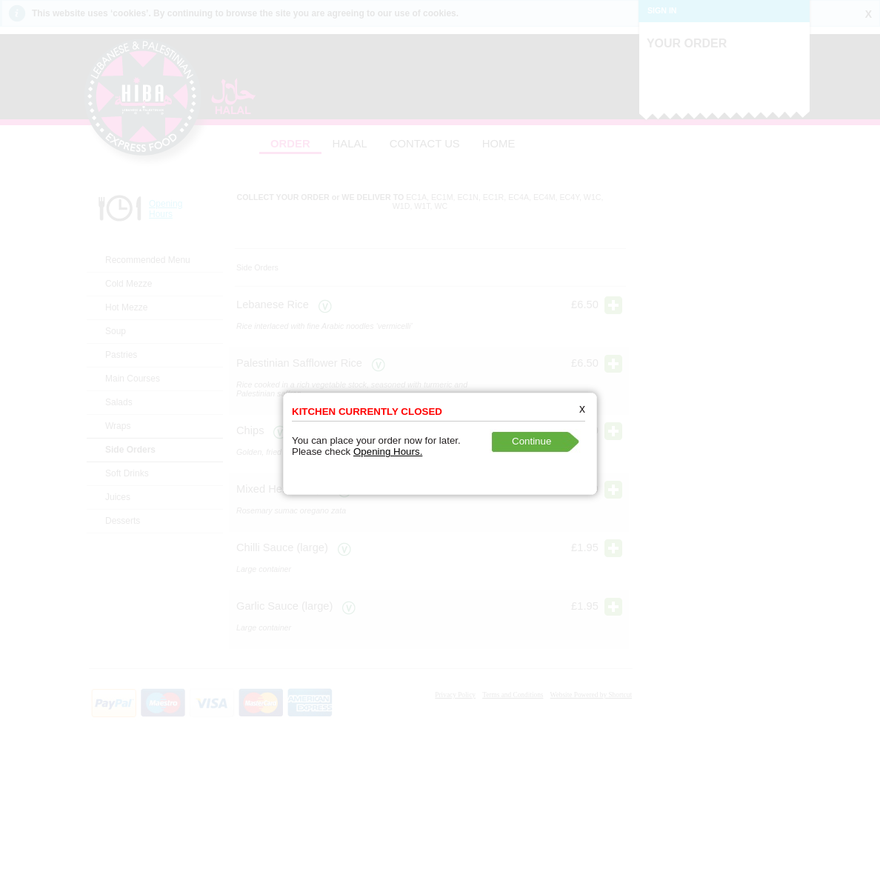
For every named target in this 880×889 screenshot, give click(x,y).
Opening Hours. (385, 445)
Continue (529, 435)
